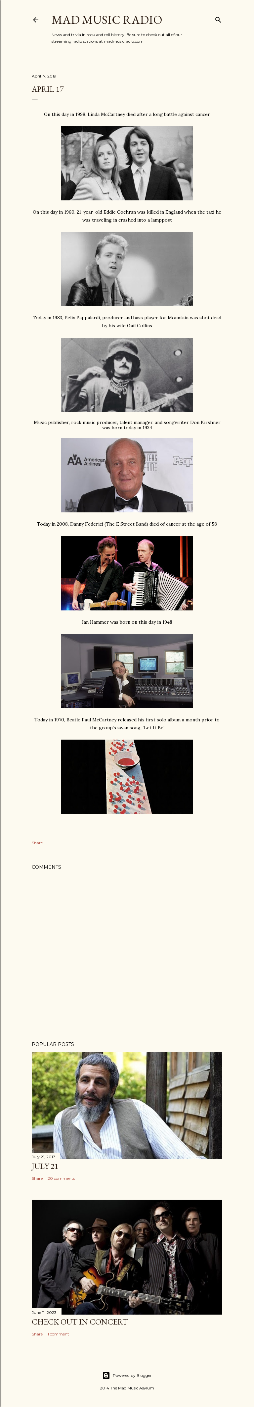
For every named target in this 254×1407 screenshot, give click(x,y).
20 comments (61, 1178)
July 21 (45, 1166)
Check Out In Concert (80, 1322)
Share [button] (37, 842)
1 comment (58, 1333)
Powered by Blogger (127, 1376)
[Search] (218, 18)
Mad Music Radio (107, 19)
